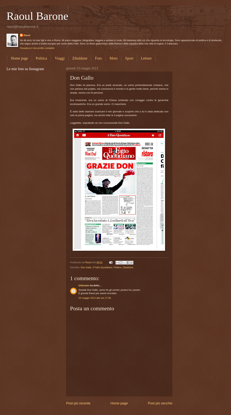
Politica (41, 58)
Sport (129, 58)
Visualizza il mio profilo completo (37, 48)
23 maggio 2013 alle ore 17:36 (94, 298)
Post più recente (78, 403)
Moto (114, 58)
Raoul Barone (37, 16)
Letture (146, 58)
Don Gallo (86, 267)
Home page (19, 58)
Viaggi (60, 58)
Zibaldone (79, 58)
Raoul (27, 35)
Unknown (83, 285)
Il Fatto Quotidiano (102, 267)
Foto (98, 58)
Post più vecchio (160, 403)
